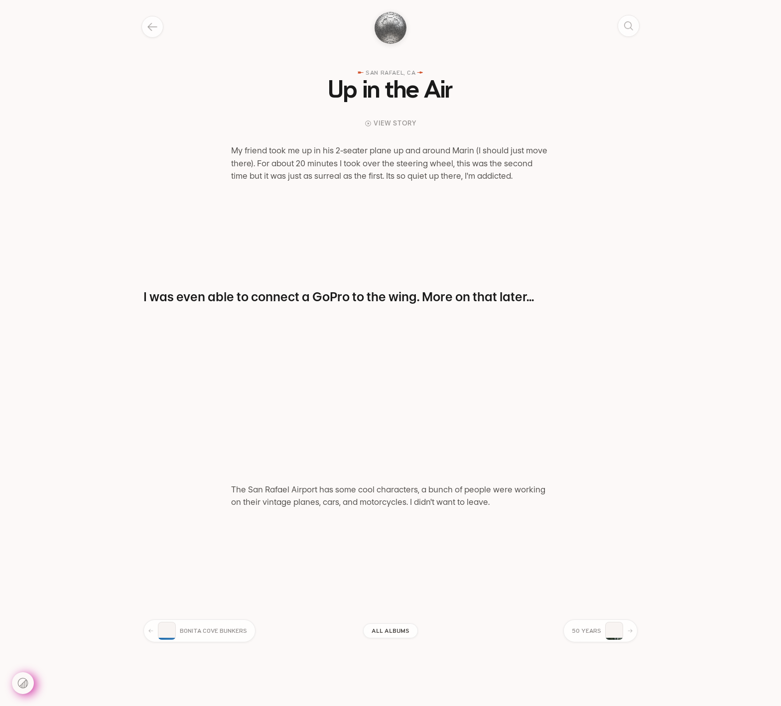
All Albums (390, 630)
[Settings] (23, 683)
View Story (390, 123)
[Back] (152, 27)
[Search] (629, 26)
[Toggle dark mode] (390, 28)
